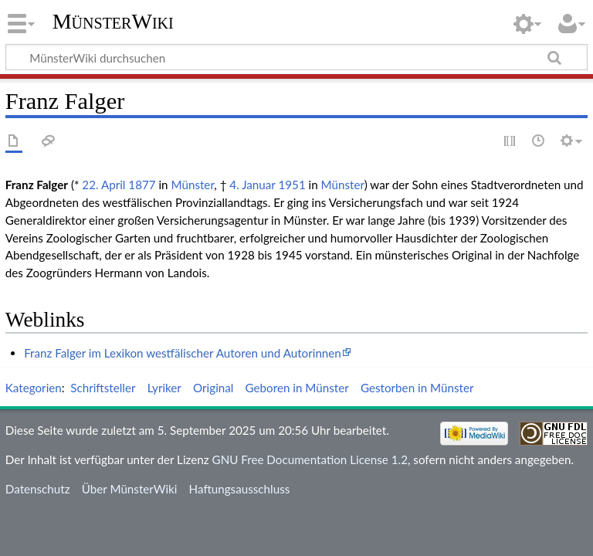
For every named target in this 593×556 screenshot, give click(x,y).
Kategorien (33, 388)
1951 (291, 185)
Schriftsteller (102, 388)
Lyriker (164, 388)
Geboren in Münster (297, 388)
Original (213, 388)
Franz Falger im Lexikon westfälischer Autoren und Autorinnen (182, 353)
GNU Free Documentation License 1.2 (310, 459)
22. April (103, 185)
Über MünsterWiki (130, 489)
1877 (141, 185)
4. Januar (252, 185)
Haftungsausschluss (239, 489)
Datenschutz (37, 489)
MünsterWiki (113, 21)
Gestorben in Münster (417, 388)
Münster (192, 185)
